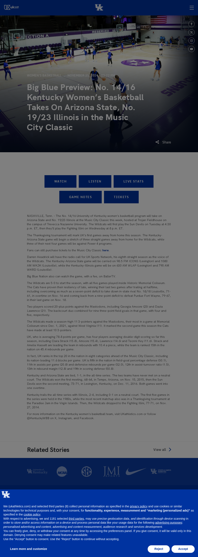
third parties (76, 518)
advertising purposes (168, 522)
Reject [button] (158, 549)
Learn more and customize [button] (28, 549)
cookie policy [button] (32, 514)
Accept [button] (183, 549)
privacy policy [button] (138, 506)
